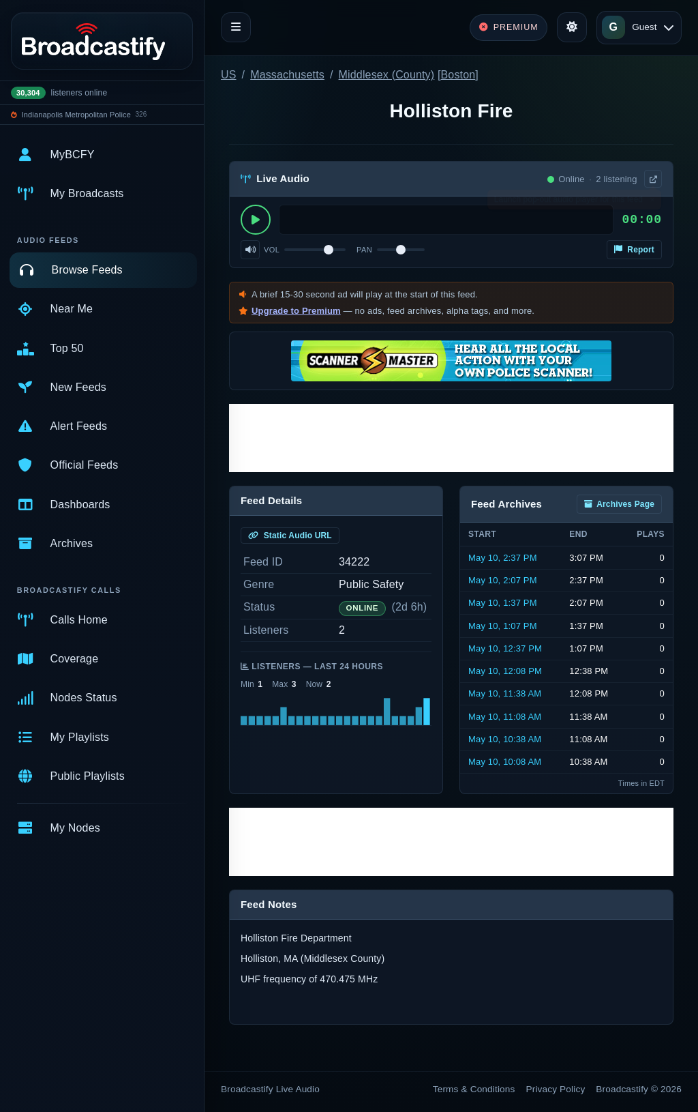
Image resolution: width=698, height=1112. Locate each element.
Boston (458, 75)
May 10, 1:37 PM (502, 603)
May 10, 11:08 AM (504, 717)
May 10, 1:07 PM (502, 626)
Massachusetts (287, 75)
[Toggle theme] (572, 27)
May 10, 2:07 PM (502, 580)
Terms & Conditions (474, 1089)
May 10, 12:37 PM (505, 648)
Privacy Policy (556, 1089)
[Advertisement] (451, 438)
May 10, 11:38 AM (504, 693)
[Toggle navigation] (236, 27)
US (229, 75)
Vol (271, 250)
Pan (364, 250)
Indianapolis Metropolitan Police (76, 115)
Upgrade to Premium (296, 311)
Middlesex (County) (387, 75)
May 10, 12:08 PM (505, 671)
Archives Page (619, 504)
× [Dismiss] (652, 203)
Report (634, 249)
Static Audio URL (290, 535)
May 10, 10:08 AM (504, 762)
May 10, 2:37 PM (502, 558)
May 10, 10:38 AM (504, 739)
